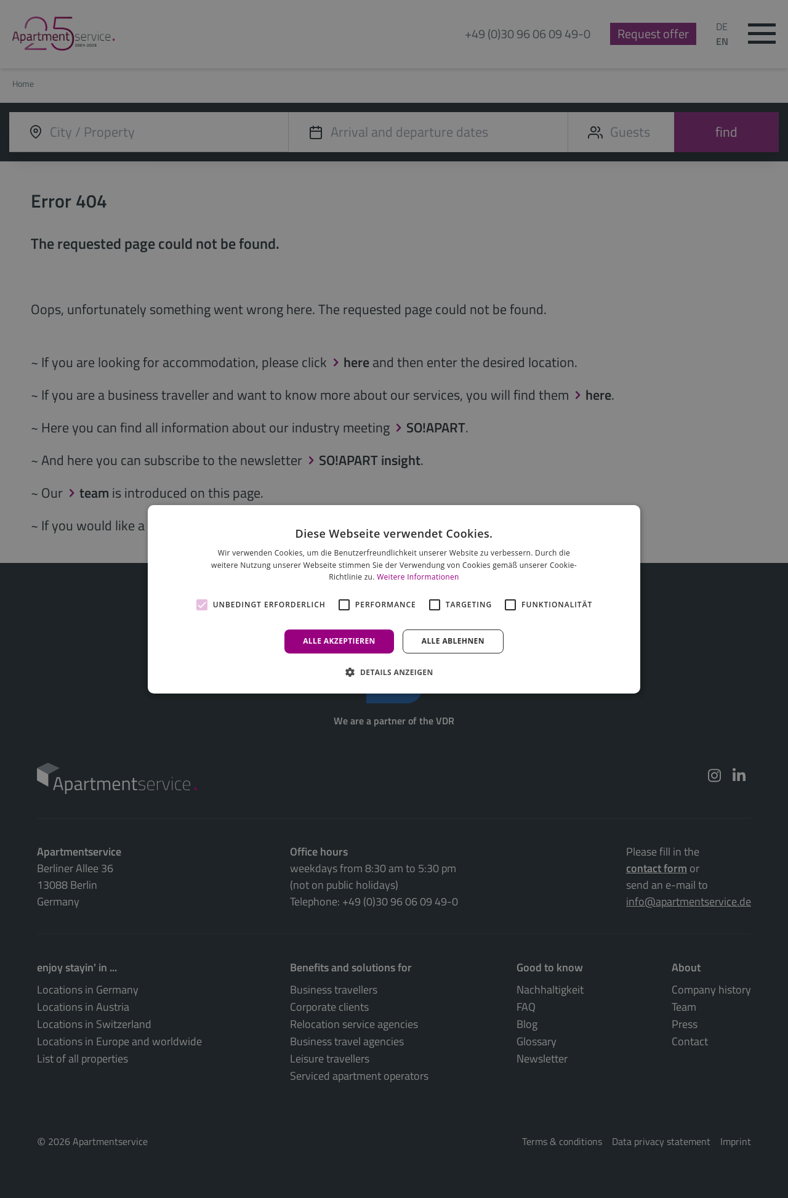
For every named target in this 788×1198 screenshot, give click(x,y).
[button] (394, 672)
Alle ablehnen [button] (453, 641)
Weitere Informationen (418, 577)
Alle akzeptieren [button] (339, 641)
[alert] (394, 599)
